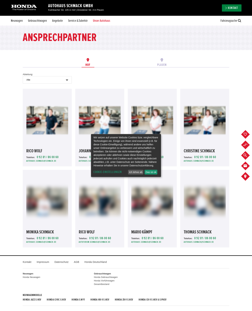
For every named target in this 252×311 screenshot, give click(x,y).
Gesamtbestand (101, 284)
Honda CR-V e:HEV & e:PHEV (152, 299)
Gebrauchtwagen (37, 20)
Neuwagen (17, 20)
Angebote (57, 20)
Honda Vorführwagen (104, 280)
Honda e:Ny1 (78, 299)
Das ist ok (151, 172)
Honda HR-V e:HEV (99, 299)
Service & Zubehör (78, 20)
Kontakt (233, 8)
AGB (76, 262)
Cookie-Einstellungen (107, 172)
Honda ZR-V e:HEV (124, 299)
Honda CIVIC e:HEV (56, 299)
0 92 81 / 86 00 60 (48, 157)
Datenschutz (61, 262)
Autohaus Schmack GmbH (70, 6)
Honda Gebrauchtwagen (106, 277)
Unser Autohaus (101, 20)
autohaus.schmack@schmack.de (41, 161)
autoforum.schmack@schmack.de (94, 242)
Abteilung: (28, 74)
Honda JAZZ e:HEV (32, 299)
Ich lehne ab (135, 172)
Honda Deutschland (96, 262)
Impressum (43, 262)
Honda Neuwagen (31, 277)
